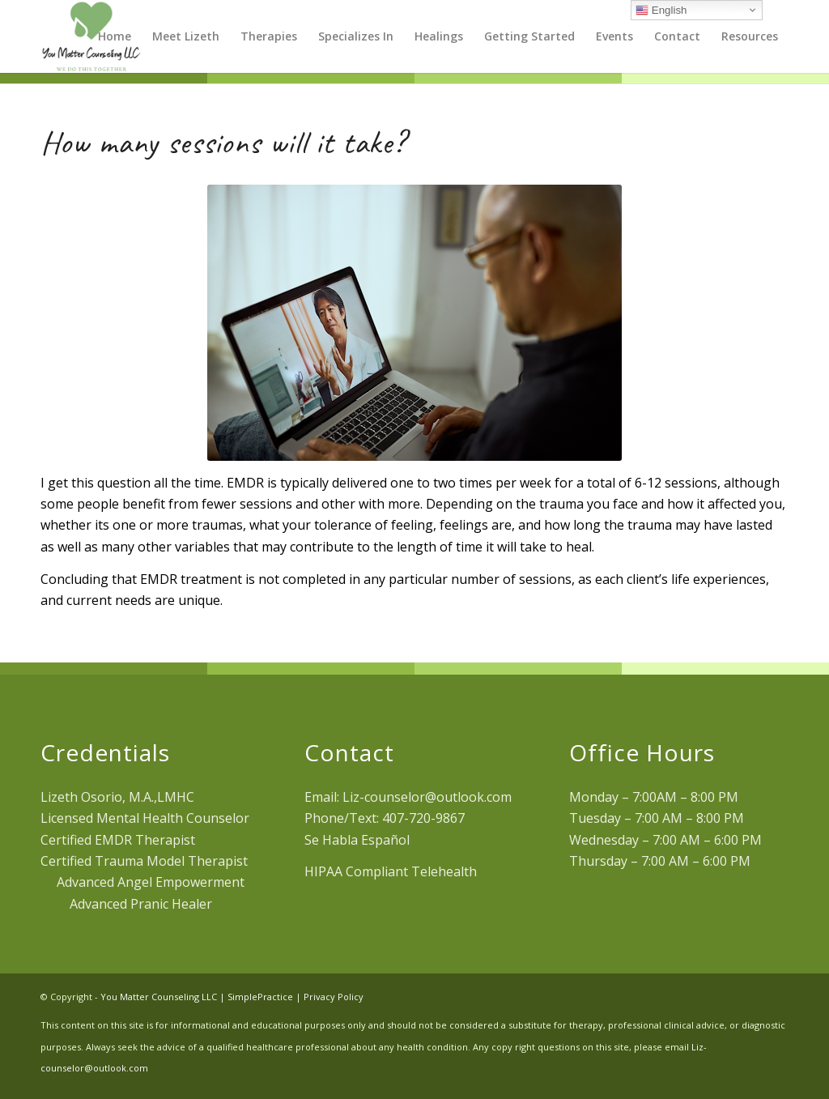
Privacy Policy (333, 996)
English (661, 10)
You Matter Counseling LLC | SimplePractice (196, 996)
